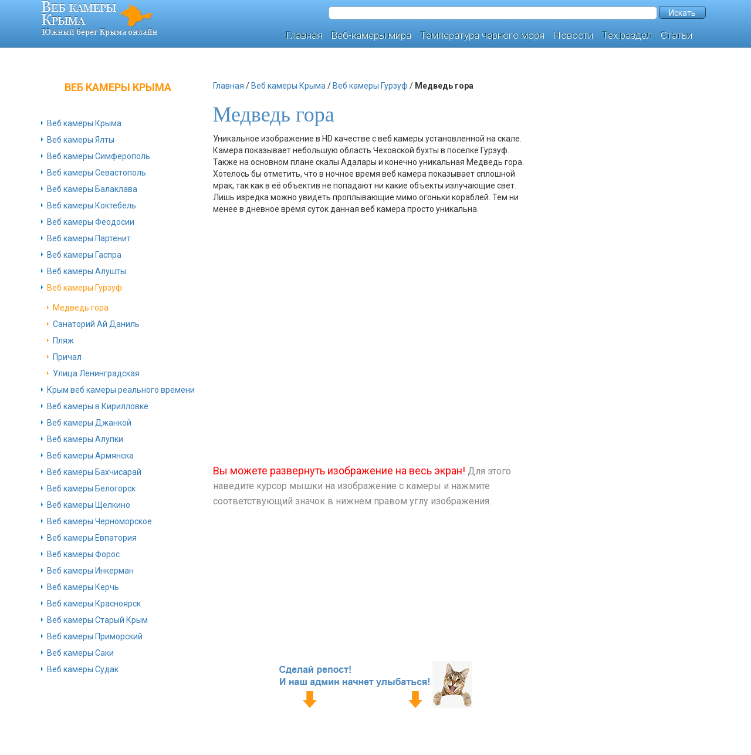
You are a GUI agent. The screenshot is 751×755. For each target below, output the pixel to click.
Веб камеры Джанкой (89, 422)
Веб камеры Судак (83, 669)
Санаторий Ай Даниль (96, 324)
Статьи (676, 35)
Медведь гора (81, 307)
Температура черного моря (482, 35)
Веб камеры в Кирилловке (97, 406)
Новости (573, 35)
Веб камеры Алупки (85, 439)
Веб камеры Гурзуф (84, 287)
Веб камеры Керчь (83, 587)
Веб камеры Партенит (89, 238)
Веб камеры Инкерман (90, 570)
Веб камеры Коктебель (91, 205)
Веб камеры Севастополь (96, 172)
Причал (67, 357)
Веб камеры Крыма (84, 123)
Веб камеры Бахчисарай (94, 472)
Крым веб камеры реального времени (121, 390)
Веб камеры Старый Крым (97, 620)
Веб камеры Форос (83, 554)
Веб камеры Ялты (80, 139)
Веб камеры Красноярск (94, 603)
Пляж (63, 340)
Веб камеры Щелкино (88, 505)
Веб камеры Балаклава (92, 189)
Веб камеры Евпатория (92, 537)
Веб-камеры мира (371, 35)
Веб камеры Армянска (90, 455)
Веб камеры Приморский (95, 636)
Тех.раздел (627, 35)
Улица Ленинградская (96, 373)
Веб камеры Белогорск (91, 488)
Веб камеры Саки (80, 653)
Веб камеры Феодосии (90, 222)
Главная (304, 35)
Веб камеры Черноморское (99, 521)
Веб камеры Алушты (86, 271)
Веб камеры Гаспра (84, 254)
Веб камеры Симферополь (98, 156)
